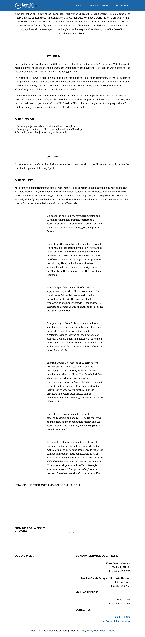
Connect (91, 6)
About (77, 6)
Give (116, 6)
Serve (105, 6)
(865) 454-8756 (122, 617)
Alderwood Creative (104, 630)
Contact (125, 6)
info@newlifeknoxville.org (116, 620)
